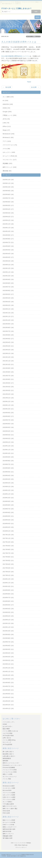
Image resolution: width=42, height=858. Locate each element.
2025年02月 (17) (8, 216)
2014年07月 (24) (8, 686)
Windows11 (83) (8, 137)
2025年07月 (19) (8, 198)
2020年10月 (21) (8, 409)
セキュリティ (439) (9, 152)
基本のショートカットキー (11, 763)
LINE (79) (6, 122)
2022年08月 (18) (8, 327)
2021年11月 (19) (8, 361)
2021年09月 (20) (8, 368)
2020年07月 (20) (8, 420)
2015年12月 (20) (8, 623)
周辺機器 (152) (7, 163)
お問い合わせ (7, 737)
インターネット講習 (9, 788)
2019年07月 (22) (8, 464)
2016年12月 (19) (8, 579)
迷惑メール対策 (7, 774)
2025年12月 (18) (8, 179)
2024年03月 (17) (8, 257)
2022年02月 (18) (8, 349)
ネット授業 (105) (8, 97)
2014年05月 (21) (8, 693)
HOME (5, 724)
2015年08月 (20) (8, 638)
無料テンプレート (8, 833)
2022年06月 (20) (8, 335)
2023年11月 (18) (8, 272)
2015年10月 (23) (8, 631)
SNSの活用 (6, 810)
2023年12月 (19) (8, 268)
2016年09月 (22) (8, 590)
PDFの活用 (6, 813)
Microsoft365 (7, 790)
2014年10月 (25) (8, 675)
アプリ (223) (7, 141)
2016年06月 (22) (8, 601)
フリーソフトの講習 (9, 792)
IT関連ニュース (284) (9, 115)
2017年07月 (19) (8, 553)
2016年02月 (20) (8, 616)
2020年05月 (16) (8, 427)
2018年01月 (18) (8, 531)
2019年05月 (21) (8, 472)
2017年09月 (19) (8, 545)
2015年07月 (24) (8, 642)
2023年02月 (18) (8, 305)
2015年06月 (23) (8, 645)
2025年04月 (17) (8, 209)
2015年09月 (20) (8, 634)
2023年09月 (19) (8, 279)
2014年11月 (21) (8, 671)
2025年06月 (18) (8, 201)
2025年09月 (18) (8, 190)
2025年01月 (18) (8, 220)
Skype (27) (6, 130)
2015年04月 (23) (8, 653)
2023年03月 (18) (8, 301)
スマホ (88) (6, 148)
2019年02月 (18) (8, 483)
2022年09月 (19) (8, 324)
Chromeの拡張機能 (9, 767)
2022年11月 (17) (8, 316)
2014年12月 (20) (8, 668)
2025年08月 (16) (8, 194)
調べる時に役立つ (8, 751)
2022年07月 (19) (8, 331)
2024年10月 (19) (8, 231)
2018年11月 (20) (8, 494)
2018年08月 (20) (8, 505)
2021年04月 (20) (8, 386)
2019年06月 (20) (8, 468)
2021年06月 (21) (8, 379)
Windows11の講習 (9, 786)
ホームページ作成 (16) (10, 156)
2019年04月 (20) (8, 475)
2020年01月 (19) (8, 442)
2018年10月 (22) (8, 497)
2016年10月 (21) (8, 586)
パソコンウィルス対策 (10, 772)
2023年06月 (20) (8, 290)
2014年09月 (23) (8, 679)
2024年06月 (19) (8, 246)
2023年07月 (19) (8, 287)
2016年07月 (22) (8, 597)
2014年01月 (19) (8, 708)
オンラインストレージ (10, 776)
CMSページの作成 (8, 824)
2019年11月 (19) (8, 449)
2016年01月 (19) (8, 619)
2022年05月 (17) (8, 338)
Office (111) (7, 126)
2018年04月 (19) (8, 520)
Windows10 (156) (8, 134)
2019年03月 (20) (8, 479)
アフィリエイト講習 (9, 799)
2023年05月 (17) (8, 294)
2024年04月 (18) (8, 253)
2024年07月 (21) (8, 242)
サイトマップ (7, 742)
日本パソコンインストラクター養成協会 (17, 854)
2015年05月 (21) (8, 649)
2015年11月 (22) (8, 627)
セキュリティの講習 (9, 795)
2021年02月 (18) (8, 394)
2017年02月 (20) (8, 571)
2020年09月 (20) (8, 412)
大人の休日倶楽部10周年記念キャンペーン (15, 56)
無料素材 (5, 760)
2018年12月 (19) (8, 490)
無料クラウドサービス (10, 806)
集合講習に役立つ (8, 754)
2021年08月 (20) (8, 372)
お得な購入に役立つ (9, 756)
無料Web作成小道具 (9, 829)
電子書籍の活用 (7, 838)
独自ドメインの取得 (9, 820)
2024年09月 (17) (8, 235)
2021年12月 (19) (8, 357)
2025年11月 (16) (8, 183)
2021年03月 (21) (8, 390)
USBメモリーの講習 (9, 797)
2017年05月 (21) (8, 560)
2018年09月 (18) (8, 501)
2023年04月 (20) (8, 298)
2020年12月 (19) (8, 401)
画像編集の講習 (7, 836)
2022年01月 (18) (8, 353)
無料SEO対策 (7, 831)
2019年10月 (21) (8, 453)
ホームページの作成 (9, 822)
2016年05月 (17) (8, 605)
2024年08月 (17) (8, 238)
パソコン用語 (7, 779)
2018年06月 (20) (8, 512)
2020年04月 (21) (8, 431)
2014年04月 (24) (8, 697)
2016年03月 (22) (8, 612)
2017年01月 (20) (8, 575)
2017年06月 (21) (8, 557)
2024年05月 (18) (8, 250)
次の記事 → (35, 87)
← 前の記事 (7, 87)
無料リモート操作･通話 (10, 808)
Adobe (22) (6, 108)
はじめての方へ (7, 726)
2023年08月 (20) (8, 283)
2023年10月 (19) (8, 275)
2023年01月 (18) (8, 309)
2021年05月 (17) (8, 383)
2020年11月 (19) (8, 405)
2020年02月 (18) (8, 438)
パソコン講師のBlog (9, 740)
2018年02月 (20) (8, 527)
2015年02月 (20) (8, 660)
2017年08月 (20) (8, 549)
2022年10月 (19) (8, 320)
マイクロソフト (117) (9, 159)
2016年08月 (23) (8, 594)
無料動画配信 (7, 758)
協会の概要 (6, 728)
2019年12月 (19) (8, 446)
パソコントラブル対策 (10, 769)
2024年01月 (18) (8, 264)
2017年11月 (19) (8, 538)
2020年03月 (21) (8, 435)
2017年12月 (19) (8, 534)
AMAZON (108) (8, 104)
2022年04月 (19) (8, 342)
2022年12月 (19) (8, 312)
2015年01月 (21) (8, 664)
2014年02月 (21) (8, 704)
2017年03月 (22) (8, 568)
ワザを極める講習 (8, 804)
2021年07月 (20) (8, 375)
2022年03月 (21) (8, 346)
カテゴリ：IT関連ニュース (33, 36)
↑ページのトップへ (9, 722)
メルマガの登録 (7, 733)
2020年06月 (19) (8, 423)
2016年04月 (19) (8, 608)
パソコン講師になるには (10, 731)
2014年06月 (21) (8, 690)
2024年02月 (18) (8, 261)
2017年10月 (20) (8, 542)
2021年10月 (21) (8, 364)
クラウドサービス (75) (10, 145)
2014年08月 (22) (8, 682)
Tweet (29, 82)
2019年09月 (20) (8, 457)
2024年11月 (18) (8, 227)
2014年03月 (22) (8, 701)
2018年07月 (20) (8, 509)
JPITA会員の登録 (8, 735)
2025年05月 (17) (8, 205)
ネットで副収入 (7, 801)
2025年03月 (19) (8, 213)
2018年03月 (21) (8, 523)
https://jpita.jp (22, 845)
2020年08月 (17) (8, 416)
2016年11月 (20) (8, 582)
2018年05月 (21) (8, 516)
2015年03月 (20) (8, 656)
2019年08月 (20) (8, 460)
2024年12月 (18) (8, 224)
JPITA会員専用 (7, 744)
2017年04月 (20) (8, 564)
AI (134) (5, 100)
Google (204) (7, 111)
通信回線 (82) (7, 171)
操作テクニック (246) (9, 167)
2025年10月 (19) (8, 187)
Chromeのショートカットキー (12, 765)
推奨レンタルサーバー (10, 827)
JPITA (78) (6, 119)
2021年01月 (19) (8, 398)
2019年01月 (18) (8, 486)
